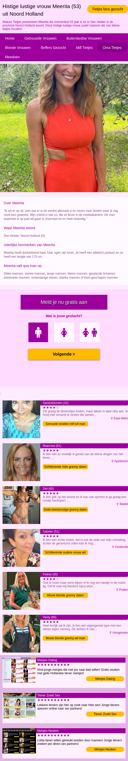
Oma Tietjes (112, 48)
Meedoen (12, 57)
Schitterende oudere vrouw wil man (65, 553)
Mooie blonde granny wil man (65, 638)
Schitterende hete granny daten (65, 467)
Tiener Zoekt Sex (105, 714)
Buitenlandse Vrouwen (84, 38)
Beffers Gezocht (53, 48)
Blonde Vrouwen (18, 48)
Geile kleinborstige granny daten (65, 509)
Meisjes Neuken (105, 749)
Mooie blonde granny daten (65, 595)
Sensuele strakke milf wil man (65, 424)
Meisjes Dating (105, 679)
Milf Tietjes (84, 48)
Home (9, 38)
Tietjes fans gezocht (107, 9)
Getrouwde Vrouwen (40, 38)
